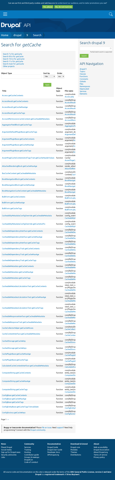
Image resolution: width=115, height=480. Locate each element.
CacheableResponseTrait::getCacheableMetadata (22, 322)
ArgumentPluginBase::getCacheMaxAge (18, 145)
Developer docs (53, 452)
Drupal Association (101, 450)
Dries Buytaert (73, 474)
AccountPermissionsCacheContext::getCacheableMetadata (26, 119)
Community (29, 444)
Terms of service (100, 455)
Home (4, 35)
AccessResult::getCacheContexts (15, 101)
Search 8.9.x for (13, 56)
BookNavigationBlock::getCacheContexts (18, 179)
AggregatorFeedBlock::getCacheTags (17, 125)
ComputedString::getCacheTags (15, 389)
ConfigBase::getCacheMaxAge (14, 399)
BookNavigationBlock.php (75, 180)
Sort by (46, 73)
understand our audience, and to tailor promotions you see (82, 3)
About (96, 444)
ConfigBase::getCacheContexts (14, 395)
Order (59, 73)
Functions (84, 76)
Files (81, 84)
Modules (74, 450)
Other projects (9, 66)
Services (83, 91)
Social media (6, 450)
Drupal (38, 474)
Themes (74, 452)
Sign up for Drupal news (10, 452)
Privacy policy (99, 457)
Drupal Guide (52, 447)
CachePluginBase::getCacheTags (15, 360)
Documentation (54, 444)
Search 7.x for (12, 54)
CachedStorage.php (73, 342)
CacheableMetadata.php (74, 267)
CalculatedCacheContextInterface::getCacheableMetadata (25, 366)
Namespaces (85, 86)
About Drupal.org (101, 452)
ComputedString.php (73, 375)
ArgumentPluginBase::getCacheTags (16, 151)
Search (37, 35)
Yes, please (47, 7)
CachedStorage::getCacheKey (14, 341)
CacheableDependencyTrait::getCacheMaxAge (20, 254)
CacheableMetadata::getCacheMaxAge (17, 272)
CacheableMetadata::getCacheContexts (18, 266)
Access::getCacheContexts (12, 95)
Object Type (6, 73)
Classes (83, 74)
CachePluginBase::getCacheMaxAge (16, 354)
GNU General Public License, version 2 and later (90, 472)
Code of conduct (31, 462)
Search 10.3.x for (13, 59)
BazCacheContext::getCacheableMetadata (19, 173)
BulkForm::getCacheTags (12, 208)
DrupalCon (28, 460)
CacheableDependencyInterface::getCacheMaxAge (22, 237)
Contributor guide (31, 455)
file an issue (46, 427)
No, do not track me (63, 7)
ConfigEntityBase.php (73, 408)
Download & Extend (79, 444)
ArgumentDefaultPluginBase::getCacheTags (19, 132)
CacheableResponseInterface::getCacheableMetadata (23, 316)
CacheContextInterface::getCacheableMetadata (21, 334)
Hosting (27, 452)
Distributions (76, 455)
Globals (83, 81)
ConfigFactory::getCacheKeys (13, 413)
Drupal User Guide (54, 450)
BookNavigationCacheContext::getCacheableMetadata (24, 191)
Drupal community (37, 430)
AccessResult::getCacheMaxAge (15, 107)
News (3, 444)
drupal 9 (83, 69)
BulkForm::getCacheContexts (13, 197)
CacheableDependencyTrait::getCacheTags (19, 260)
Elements (83, 94)
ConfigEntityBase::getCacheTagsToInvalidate (20, 407)
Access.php (69, 97)
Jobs (3, 457)
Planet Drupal (6, 447)
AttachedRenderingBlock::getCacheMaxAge (19, 166)
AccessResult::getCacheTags (13, 113)
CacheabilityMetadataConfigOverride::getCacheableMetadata (27, 216)
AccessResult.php (72, 103)
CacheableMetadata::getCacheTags (16, 278)
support (60, 427)
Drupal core (75, 447)
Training (27, 450)
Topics (82, 71)
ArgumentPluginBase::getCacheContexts (18, 139)
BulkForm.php (70, 198)
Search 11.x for (13, 61)
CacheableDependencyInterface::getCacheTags (21, 243)
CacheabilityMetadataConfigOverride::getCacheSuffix (23, 224)
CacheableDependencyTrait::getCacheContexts (21, 249)
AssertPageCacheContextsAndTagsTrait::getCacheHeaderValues (28, 158)
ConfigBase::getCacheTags (13, 402)
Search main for (13, 64)
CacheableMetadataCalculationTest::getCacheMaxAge (24, 297)
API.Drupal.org (53, 455)
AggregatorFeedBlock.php (75, 126)
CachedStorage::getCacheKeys (14, 348)
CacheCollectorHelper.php (75, 329)
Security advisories (9, 455)
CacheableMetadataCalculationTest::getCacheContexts (24, 286)
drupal (17, 35)
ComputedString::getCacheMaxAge (16, 381)
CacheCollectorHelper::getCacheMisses (17, 328)
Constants (84, 79)
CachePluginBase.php (73, 355)
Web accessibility (101, 447)
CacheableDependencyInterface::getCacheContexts (22, 231)
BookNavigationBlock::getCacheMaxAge (18, 185)
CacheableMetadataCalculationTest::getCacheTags (22, 308)
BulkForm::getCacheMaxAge (13, 203)
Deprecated (84, 89)
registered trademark (54, 474)
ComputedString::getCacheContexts (16, 373)
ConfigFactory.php (72, 414)
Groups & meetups (31, 457)
